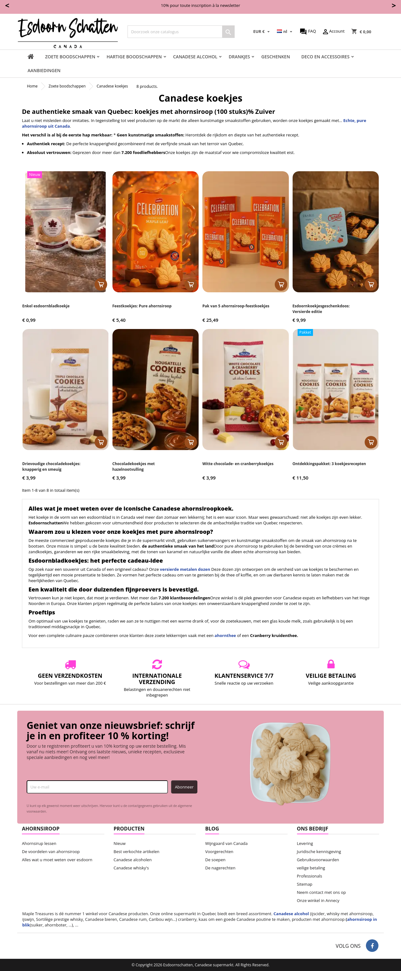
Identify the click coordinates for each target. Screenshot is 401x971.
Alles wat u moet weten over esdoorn (57, 859)
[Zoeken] (181, 31)
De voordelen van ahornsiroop (51, 851)
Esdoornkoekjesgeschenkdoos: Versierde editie (321, 308)
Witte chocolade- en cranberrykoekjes (237, 463)
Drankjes (239, 57)
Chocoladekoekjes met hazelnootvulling (133, 466)
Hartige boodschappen (134, 57)
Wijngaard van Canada (226, 843)
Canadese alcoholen (133, 859)
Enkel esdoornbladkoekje (46, 306)
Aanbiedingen (44, 70)
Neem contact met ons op (321, 892)
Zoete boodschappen (70, 57)
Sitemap (305, 884)
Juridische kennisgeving (319, 851)
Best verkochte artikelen (136, 851)
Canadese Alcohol (195, 57)
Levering (305, 843)
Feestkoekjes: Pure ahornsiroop (142, 306)
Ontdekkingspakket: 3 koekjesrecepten (329, 463)
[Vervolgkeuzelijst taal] (285, 32)
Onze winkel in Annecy (318, 900)
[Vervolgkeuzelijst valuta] (262, 32)
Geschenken (275, 57)
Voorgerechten (219, 851)
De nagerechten (220, 868)
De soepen (215, 859)
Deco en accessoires (325, 57)
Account (333, 31)
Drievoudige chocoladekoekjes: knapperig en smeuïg (51, 466)
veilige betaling (311, 868)
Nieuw (120, 843)
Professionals (309, 876)
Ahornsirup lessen (39, 843)
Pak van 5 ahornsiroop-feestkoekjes (235, 306)
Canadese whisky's (131, 868)
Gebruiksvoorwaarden (318, 859)
